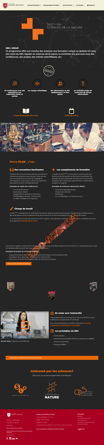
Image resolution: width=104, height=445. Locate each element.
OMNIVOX (79, 416)
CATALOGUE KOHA (82, 420)
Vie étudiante (68, 5)
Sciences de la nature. (29, 221)
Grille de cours (71, 115)
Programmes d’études (52, 5)
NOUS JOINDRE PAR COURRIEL (14, 428)
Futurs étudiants (34, 5)
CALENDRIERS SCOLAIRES (84, 418)
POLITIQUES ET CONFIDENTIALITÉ (86, 422)
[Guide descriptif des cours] (26, 111)
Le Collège (80, 5)
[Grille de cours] (71, 111)
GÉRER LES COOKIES (82, 424)
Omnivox (91, 5)
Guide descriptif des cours (26, 115)
